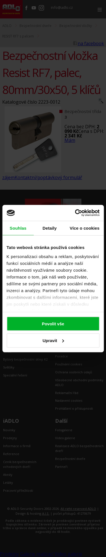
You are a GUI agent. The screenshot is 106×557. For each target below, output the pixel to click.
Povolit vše (53, 323)
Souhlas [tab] (18, 227)
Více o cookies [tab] (84, 227)
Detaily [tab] (50, 227)
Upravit (53, 340)
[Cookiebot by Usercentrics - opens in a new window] (75, 213)
